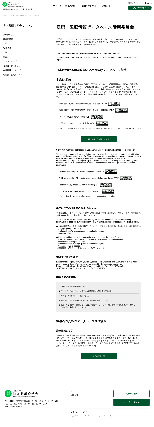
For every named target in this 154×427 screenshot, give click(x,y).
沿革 (5, 44)
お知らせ (106, 6)
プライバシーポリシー (80, 413)
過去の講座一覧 (99, 357)
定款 (5, 53)
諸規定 (6, 57)
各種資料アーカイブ (12, 71)
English (148, 3)
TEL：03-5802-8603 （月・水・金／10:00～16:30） (26, 404)
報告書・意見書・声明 (12, 75)
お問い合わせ (134, 3)
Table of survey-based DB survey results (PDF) (79, 185)
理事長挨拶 (8, 39)
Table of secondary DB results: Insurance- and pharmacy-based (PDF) (89, 179)
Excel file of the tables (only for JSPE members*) (80, 192)
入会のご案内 (131, 394)
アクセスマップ (10, 62)
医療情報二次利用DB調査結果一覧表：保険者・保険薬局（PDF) (87, 110)
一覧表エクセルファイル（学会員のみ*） (77, 124)
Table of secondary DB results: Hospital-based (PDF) (81, 172)
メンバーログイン (141, 8)
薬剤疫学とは (9, 35)
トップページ (55, 6)
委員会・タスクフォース (13, 66)
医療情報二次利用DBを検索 (98, 140)
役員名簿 (7, 48)
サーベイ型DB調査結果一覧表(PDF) (74, 117)
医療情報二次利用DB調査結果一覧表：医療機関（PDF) (83, 104)
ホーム (5, 15)
